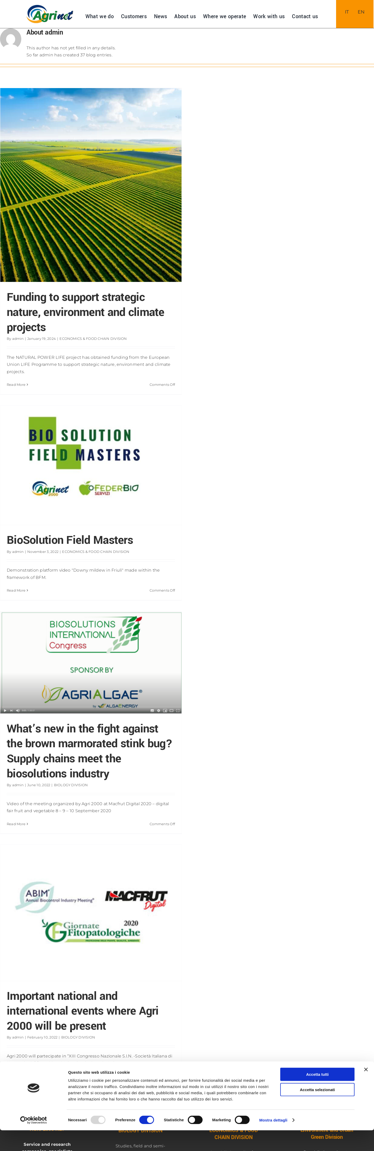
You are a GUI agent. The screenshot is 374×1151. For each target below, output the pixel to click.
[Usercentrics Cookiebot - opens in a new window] (33, 1141)
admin (18, 338)
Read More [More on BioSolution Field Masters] (16, 590)
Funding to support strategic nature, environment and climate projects (85, 312)
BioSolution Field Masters (70, 540)
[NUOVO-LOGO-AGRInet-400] (49, 6)
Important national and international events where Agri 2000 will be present (83, 1011)
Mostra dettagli (273, 1141)
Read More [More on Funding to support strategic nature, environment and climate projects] (16, 384)
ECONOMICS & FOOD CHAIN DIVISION (93, 338)
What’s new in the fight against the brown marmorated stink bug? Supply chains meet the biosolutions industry (90, 751)
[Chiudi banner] (366, 1090)
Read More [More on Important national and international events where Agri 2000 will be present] (16, 1076)
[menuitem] (347, 12)
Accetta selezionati (317, 1110)
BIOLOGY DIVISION (71, 785)
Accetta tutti (317, 1095)
